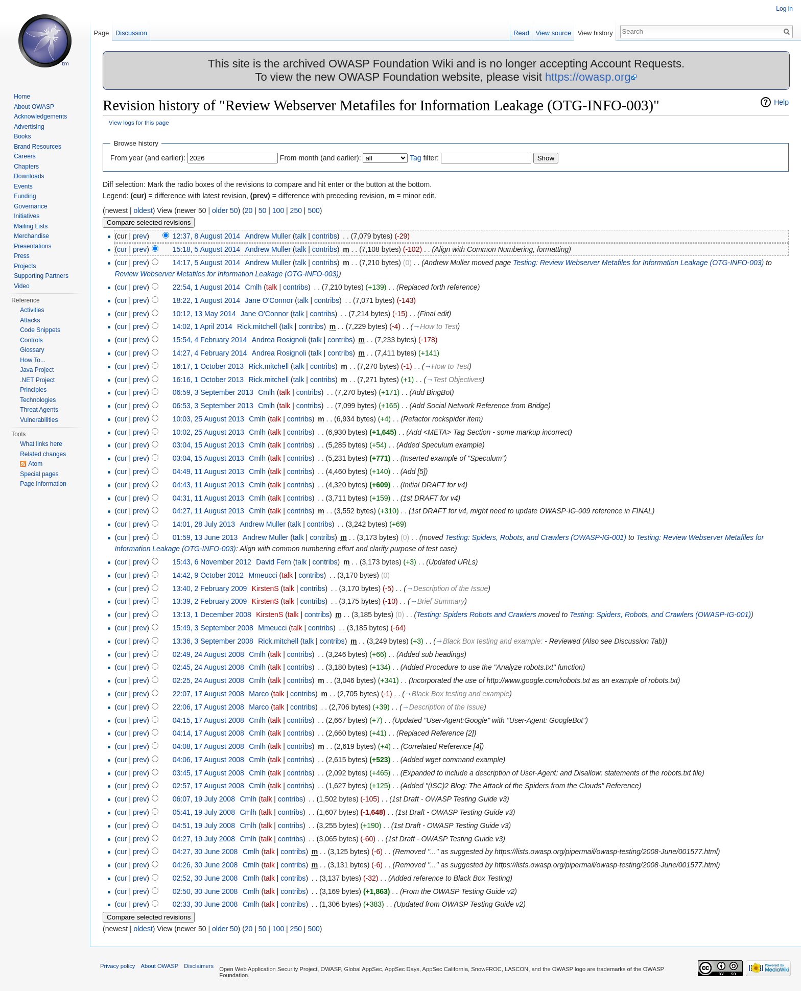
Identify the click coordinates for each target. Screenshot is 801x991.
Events (23, 186)
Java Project (37, 369)
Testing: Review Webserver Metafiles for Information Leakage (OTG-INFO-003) (638, 262)
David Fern (273, 562)
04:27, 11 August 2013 (208, 511)
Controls (31, 340)
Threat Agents (39, 409)
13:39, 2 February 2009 (210, 601)
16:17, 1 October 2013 (208, 366)
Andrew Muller (268, 236)
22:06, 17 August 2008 (208, 707)
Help (781, 102)
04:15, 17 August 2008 (208, 720)
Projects (25, 266)
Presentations (32, 246)
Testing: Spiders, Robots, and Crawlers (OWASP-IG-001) (535, 537)
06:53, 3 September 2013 (213, 406)
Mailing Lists (31, 226)
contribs (324, 236)
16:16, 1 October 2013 (208, 379)
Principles (33, 389)
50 (262, 210)
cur (122, 249)
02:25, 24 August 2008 (208, 680)
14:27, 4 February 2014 (210, 353)
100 (278, 210)
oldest (142, 210)
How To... (32, 360)
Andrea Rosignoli (279, 340)
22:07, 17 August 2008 (208, 694)
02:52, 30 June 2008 (205, 878)
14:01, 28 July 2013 (204, 524)
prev (140, 236)
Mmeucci (263, 575)
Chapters (26, 166)
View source (553, 33)
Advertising (29, 126)
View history (595, 33)
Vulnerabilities (39, 419)
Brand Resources (37, 146)
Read (521, 33)
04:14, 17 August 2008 (208, 733)
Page (101, 33)
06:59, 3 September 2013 (213, 392)
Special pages (39, 474)
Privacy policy (117, 966)
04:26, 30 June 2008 (205, 865)
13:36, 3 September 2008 (213, 641)
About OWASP (34, 106)
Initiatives (26, 216)
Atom (35, 463)
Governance (30, 206)
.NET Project (37, 380)
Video (21, 286)
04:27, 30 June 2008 (205, 851)
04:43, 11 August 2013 (208, 485)
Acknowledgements (40, 116)
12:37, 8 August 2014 (206, 236)
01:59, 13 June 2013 (205, 537)
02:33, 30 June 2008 (205, 904)
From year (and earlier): (147, 158)
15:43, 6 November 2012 (212, 562)
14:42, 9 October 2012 (208, 575)
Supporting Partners (41, 275)
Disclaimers (199, 966)
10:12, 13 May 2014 (204, 314)
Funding (25, 196)
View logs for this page (139, 122)
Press (22, 255)
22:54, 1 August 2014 (206, 287)
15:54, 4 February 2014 (210, 340)
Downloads (29, 176)
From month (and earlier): (320, 158)
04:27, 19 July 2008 (204, 839)
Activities (32, 310)
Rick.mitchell (257, 326)
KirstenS (265, 588)
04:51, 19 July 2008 (204, 825)
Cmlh (253, 287)
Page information (43, 483)
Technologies (38, 400)
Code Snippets (40, 330)
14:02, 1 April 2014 (202, 326)
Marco (259, 694)
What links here (41, 443)
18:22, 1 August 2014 (206, 300)
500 (313, 210)
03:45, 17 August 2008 (208, 773)
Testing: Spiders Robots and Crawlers (476, 614)
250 (296, 210)
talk (301, 236)
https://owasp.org (588, 76)
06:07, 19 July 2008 (204, 799)
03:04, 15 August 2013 (208, 445)
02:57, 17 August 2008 (208, 786)
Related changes (43, 454)
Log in (784, 8)
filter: (424, 158)
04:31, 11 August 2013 (208, 498)
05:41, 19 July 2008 (204, 812)
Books (22, 136)
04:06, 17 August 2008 (208, 760)
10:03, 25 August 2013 (208, 419)
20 (249, 210)
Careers (25, 156)
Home (22, 96)
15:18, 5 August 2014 (206, 249)
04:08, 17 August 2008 (208, 746)
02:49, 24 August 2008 (208, 654)
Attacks (30, 320)
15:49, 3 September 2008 (213, 628)
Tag (415, 158)
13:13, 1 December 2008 (212, 614)
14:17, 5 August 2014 (206, 262)
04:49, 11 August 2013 (208, 471)
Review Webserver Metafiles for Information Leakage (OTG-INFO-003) (226, 274)
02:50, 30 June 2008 (205, 891)
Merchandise (31, 236)
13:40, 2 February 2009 (210, 588)
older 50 (225, 210)
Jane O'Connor (269, 300)
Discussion (131, 33)
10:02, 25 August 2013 (208, 432)
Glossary (32, 349)
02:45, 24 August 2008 (208, 667)
